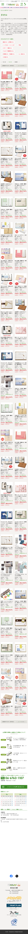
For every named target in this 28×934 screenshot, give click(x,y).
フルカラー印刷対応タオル (8, 51)
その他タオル (5, 57)
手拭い (20, 45)
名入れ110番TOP (4, 10)
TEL (25, 5)
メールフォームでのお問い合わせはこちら (15, 786)
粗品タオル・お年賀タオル (8, 42)
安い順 (4, 62)
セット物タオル (22, 54)
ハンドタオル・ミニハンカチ (9, 45)
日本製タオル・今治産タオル (9, 54)
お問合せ (21, 5)
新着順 (16, 62)
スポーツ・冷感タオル (7, 48)
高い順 (10, 62)
